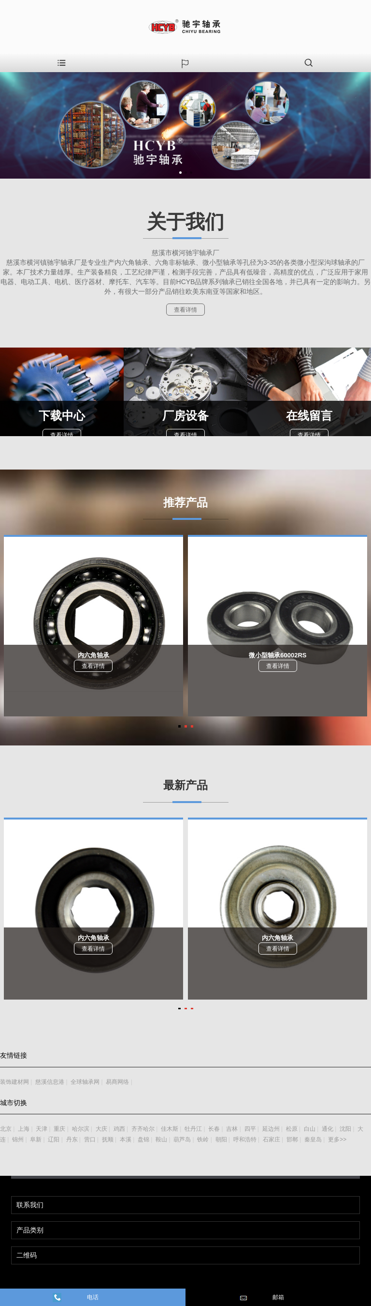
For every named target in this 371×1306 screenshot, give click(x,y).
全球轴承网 (85, 1081)
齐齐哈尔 (143, 1128)
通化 (327, 1128)
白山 (309, 1128)
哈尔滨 (80, 1128)
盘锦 (143, 1139)
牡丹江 (193, 1128)
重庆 (59, 1128)
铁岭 (203, 1139)
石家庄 (271, 1139)
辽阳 (53, 1139)
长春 (214, 1128)
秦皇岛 (313, 1139)
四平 (250, 1128)
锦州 (18, 1139)
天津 (41, 1128)
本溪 (125, 1139)
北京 (6, 1128)
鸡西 (119, 1128)
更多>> (337, 1139)
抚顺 (108, 1139)
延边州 (271, 1128)
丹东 (72, 1139)
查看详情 (185, 309)
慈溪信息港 (49, 1081)
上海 (23, 1128)
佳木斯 (169, 1128)
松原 (292, 1128)
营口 (90, 1139)
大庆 (101, 1128)
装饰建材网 (14, 1081)
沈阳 (345, 1128)
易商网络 (117, 1081)
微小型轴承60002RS (277, 655)
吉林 (232, 1128)
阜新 (36, 1139)
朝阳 (221, 1139)
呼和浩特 (245, 1139)
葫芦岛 (182, 1139)
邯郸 (292, 1139)
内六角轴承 (93, 655)
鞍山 (161, 1139)
